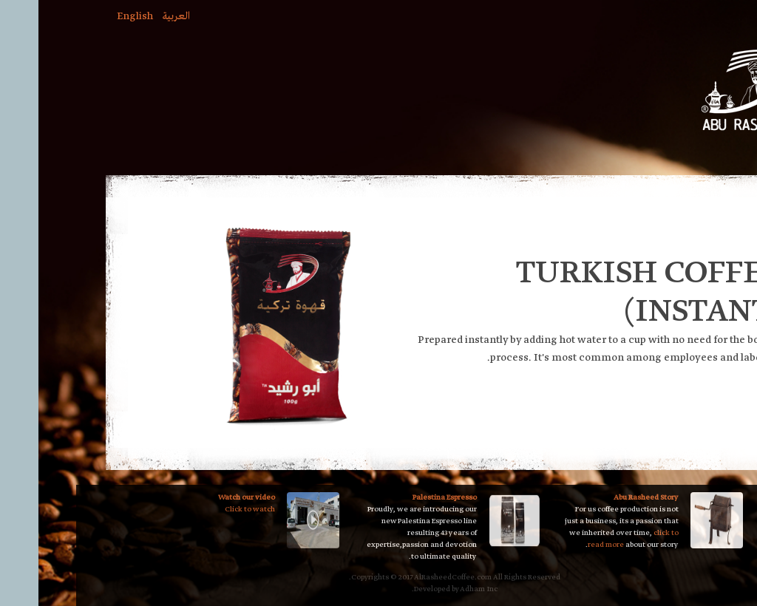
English (59, 16)
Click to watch (174, 509)
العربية (99, 16)
